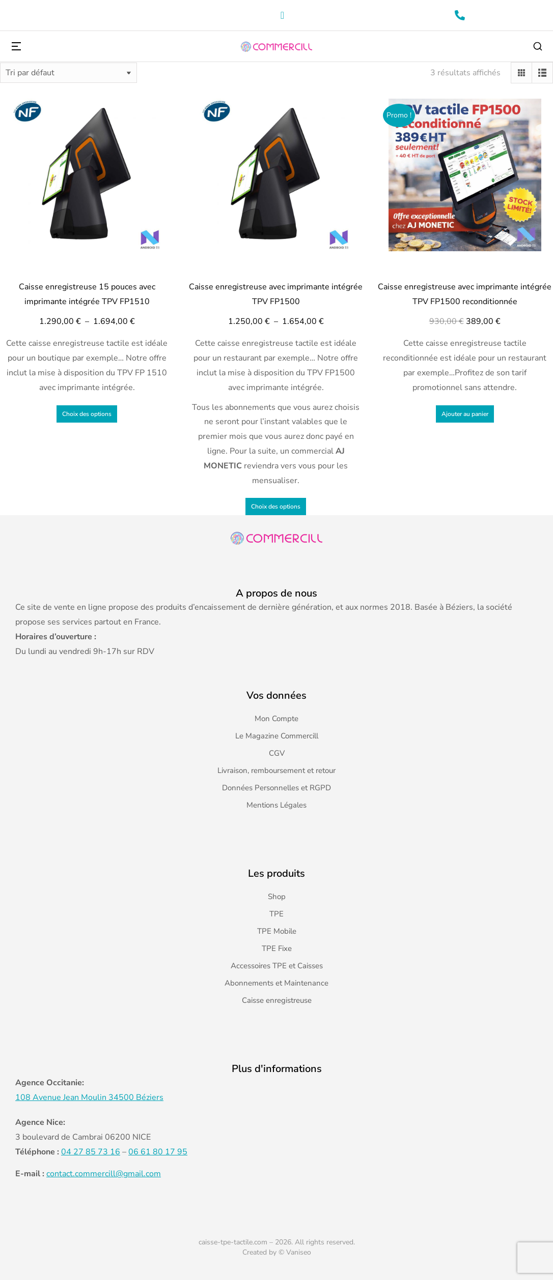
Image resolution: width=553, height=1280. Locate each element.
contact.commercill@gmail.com (103, 1173)
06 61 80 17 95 (157, 1151)
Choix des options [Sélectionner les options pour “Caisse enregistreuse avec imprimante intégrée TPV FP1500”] (275, 506)
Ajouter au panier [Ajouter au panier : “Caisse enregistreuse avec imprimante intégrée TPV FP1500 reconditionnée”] (464, 414)
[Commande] (68, 73)
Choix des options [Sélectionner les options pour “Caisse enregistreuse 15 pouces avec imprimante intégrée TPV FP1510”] (87, 414)
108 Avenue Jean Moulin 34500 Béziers (89, 1097)
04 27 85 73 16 (90, 1151)
